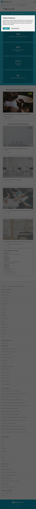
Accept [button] (6, 28)
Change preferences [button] (15, 28)
